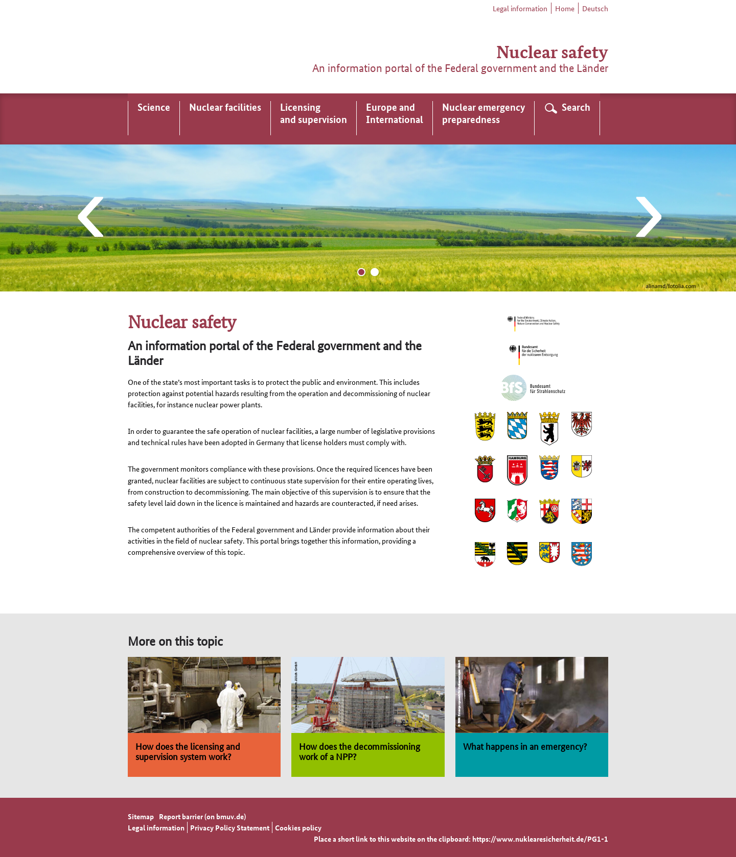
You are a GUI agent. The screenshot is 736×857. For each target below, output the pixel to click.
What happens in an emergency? (525, 746)
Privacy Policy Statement (229, 827)
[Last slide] (89, 217)
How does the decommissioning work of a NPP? (359, 751)
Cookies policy (298, 827)
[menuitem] (154, 118)
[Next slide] (647, 217)
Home (564, 8)
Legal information (520, 8)
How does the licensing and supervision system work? (187, 751)
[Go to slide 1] (361, 272)
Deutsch (595, 8)
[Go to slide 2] (375, 272)
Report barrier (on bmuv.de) (202, 816)
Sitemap (141, 816)
